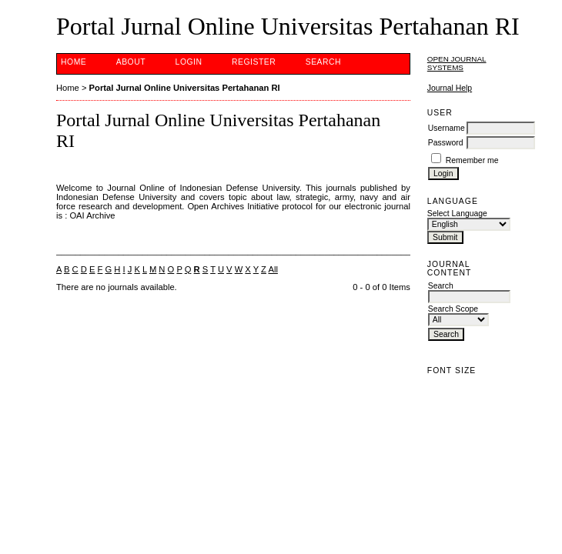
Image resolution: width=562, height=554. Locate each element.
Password (445, 142)
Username (446, 128)
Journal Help (449, 88)
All (272, 269)
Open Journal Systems (457, 63)
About (131, 62)
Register (254, 62)
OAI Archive (92, 215)
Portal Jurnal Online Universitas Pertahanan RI (184, 87)
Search (323, 62)
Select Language (457, 213)
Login (189, 62)
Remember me (472, 160)
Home (73, 62)
